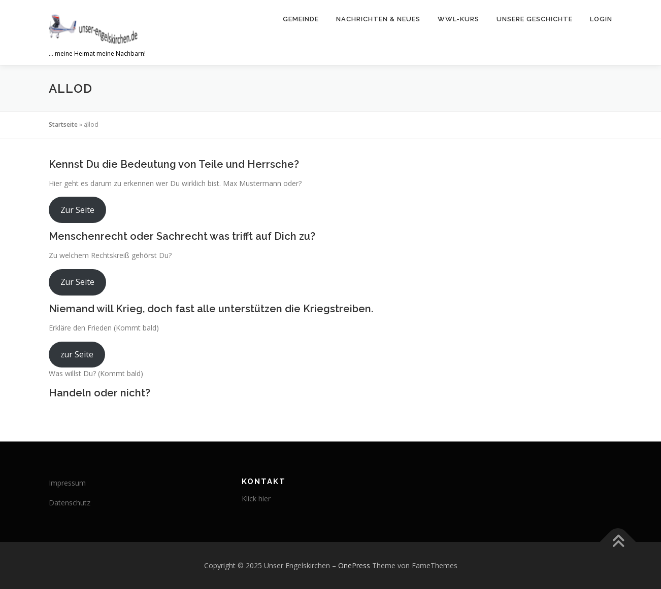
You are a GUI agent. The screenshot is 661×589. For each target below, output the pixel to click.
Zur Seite (77, 209)
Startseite (63, 124)
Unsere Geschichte (535, 19)
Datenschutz (69, 502)
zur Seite (76, 354)
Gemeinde (301, 19)
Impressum (67, 483)
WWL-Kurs (458, 19)
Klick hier (256, 498)
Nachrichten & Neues (378, 19)
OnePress (354, 565)
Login (601, 19)
